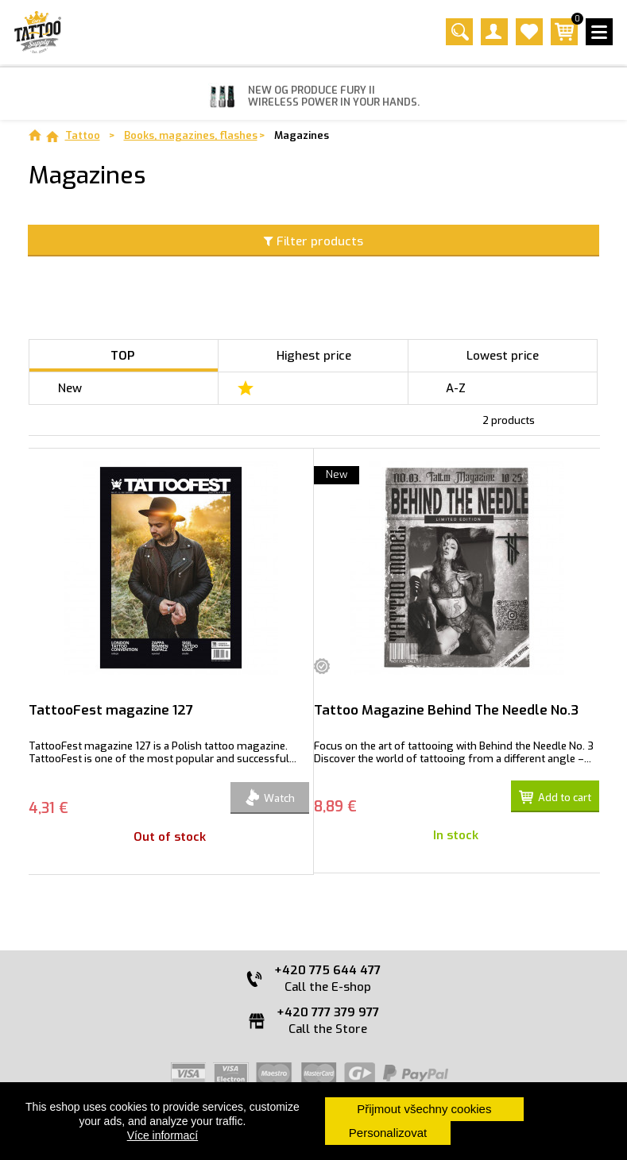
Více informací (162, 1135)
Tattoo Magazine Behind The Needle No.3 (446, 710)
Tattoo (82, 135)
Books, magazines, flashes (190, 135)
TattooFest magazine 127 (111, 710)
